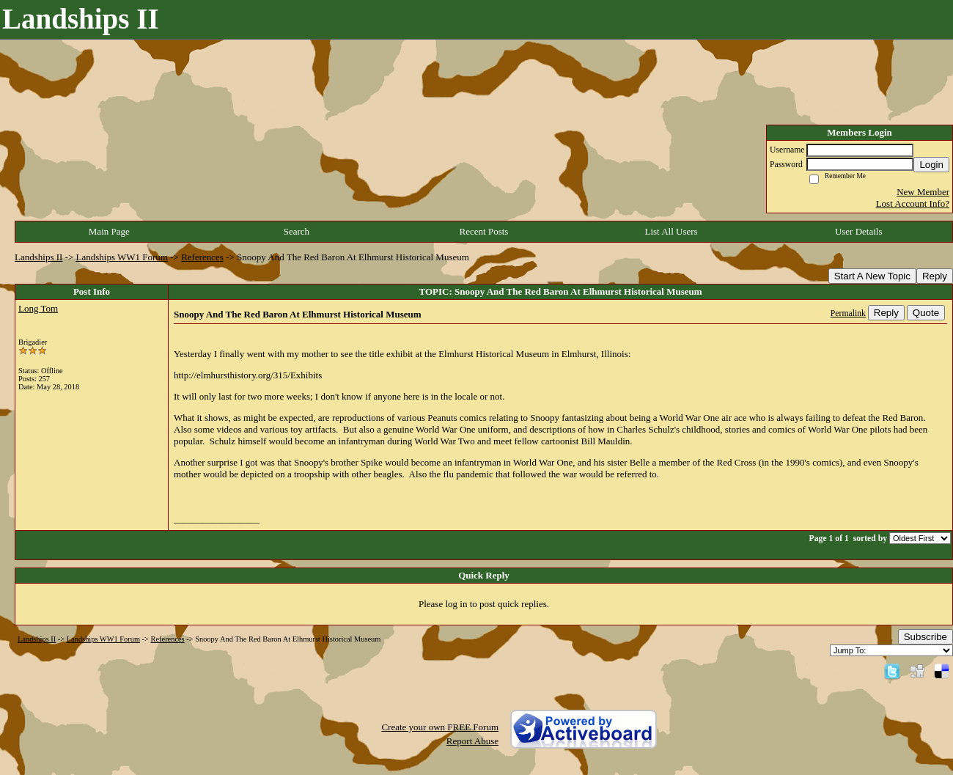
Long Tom (38, 308)
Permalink (848, 313)
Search (296, 231)
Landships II (38, 256)
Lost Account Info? (912, 203)
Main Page (109, 231)
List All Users (670, 231)
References (202, 256)
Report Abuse (472, 740)
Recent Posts (484, 231)
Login (931, 164)
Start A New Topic (872, 276)
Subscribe (925, 636)
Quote (926, 312)
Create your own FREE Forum (439, 726)
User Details (859, 231)
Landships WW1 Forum (122, 256)
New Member (923, 191)
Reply (934, 276)
